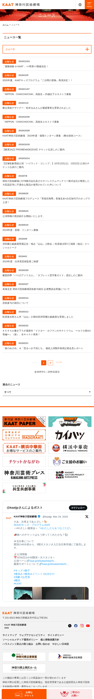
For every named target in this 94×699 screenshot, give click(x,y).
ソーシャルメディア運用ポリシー (20, 639)
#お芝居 (25, 577)
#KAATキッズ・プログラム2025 (32, 524)
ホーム (6, 25)
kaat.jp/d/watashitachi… (43, 560)
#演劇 (17, 577)
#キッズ (18, 570)
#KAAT (18, 583)
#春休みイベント (33, 573)
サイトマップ (10, 635)
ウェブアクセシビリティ (32, 635)
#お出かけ (49, 573)
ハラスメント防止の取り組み (18, 644)
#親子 (27, 570)
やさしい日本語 (60, 644)
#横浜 (17, 580)
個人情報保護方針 (49, 639)
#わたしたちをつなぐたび (54, 528)
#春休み (18, 573)
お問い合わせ (43, 644)
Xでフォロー (78, 507)
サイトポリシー (56, 635)
